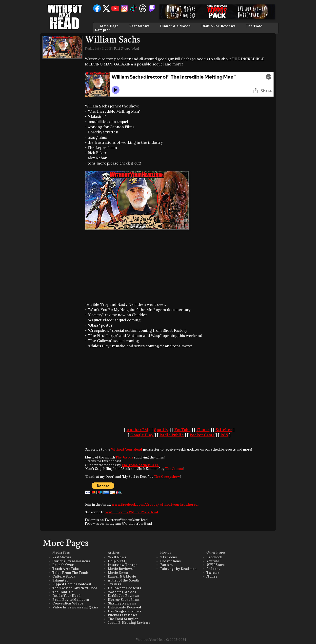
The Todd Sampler (123, 619)
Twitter (212, 573)
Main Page (109, 26)
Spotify (161, 429)
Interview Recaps (122, 565)
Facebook (214, 557)
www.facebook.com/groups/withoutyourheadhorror (155, 504)
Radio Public (171, 435)
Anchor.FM (137, 429)
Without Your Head (126, 449)
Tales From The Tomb (70, 573)
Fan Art (166, 565)
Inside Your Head (66, 596)
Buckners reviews (122, 615)
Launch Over (63, 565)
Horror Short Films (123, 600)
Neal (135, 48)
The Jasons (124, 457)
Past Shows (139, 26)
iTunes (203, 429)
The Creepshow (167, 477)
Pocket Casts (202, 435)
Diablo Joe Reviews (218, 26)
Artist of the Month (123, 580)
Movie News (118, 573)
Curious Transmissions (71, 561)
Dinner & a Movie (175, 26)
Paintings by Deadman (178, 569)
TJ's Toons (168, 557)
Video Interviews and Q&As (75, 607)
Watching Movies (122, 592)
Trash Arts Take (65, 569)
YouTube (182, 429)
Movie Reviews (120, 569)
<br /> (100, 265)
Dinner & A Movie (122, 576)
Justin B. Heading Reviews (129, 623)
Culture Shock (63, 576)
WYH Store (215, 565)
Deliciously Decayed (124, 607)
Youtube (213, 561)
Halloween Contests (124, 588)
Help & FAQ (117, 561)
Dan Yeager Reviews (124, 611)
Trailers (114, 584)
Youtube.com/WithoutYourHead (131, 512)
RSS (224, 435)
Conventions (170, 561)
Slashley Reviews (122, 603)
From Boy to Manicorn (70, 600)
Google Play (142, 435)
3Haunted (60, 580)
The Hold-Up (63, 592)
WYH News (117, 557)
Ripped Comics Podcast (71, 584)
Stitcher (224, 429)
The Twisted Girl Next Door (74, 588)
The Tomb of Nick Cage (140, 465)
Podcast (213, 569)
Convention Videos (67, 603)
